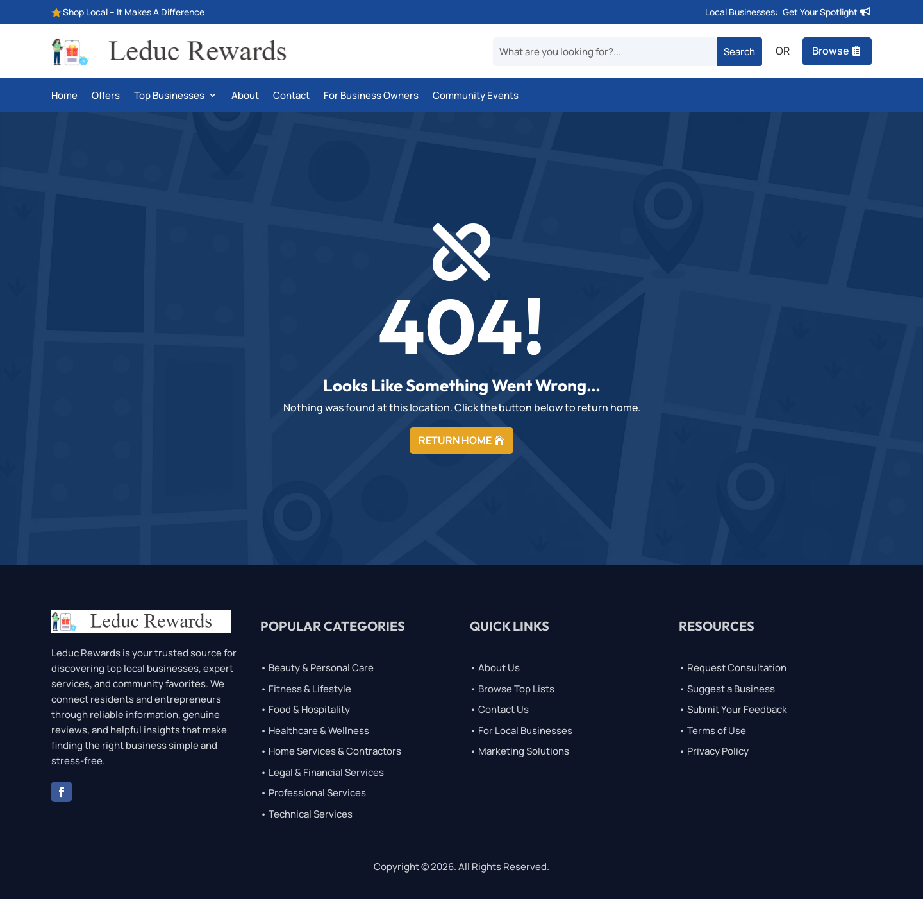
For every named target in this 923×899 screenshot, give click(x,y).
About (245, 96)
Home (64, 96)
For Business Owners (371, 96)
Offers (106, 96)
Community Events (476, 96)
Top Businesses (169, 96)
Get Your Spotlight (820, 12)
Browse (830, 51)
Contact (291, 96)
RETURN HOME (455, 440)
